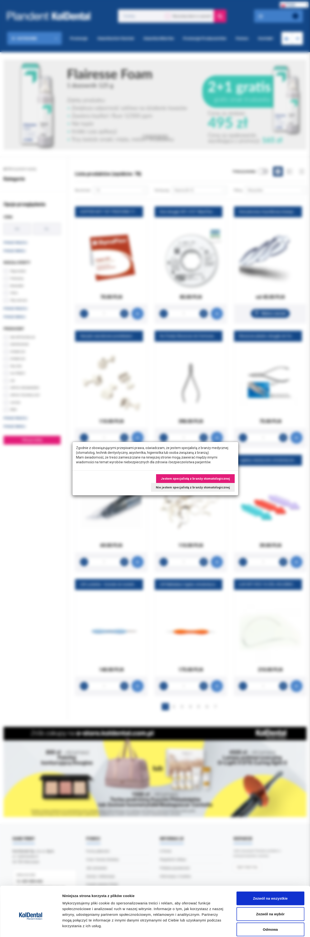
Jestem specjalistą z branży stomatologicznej (195, 478)
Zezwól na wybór (270, 890)
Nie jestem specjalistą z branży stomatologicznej (193, 487)
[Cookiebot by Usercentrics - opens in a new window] (31, 927)
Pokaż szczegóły (253, 928)
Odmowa (270, 906)
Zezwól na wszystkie (270, 875)
